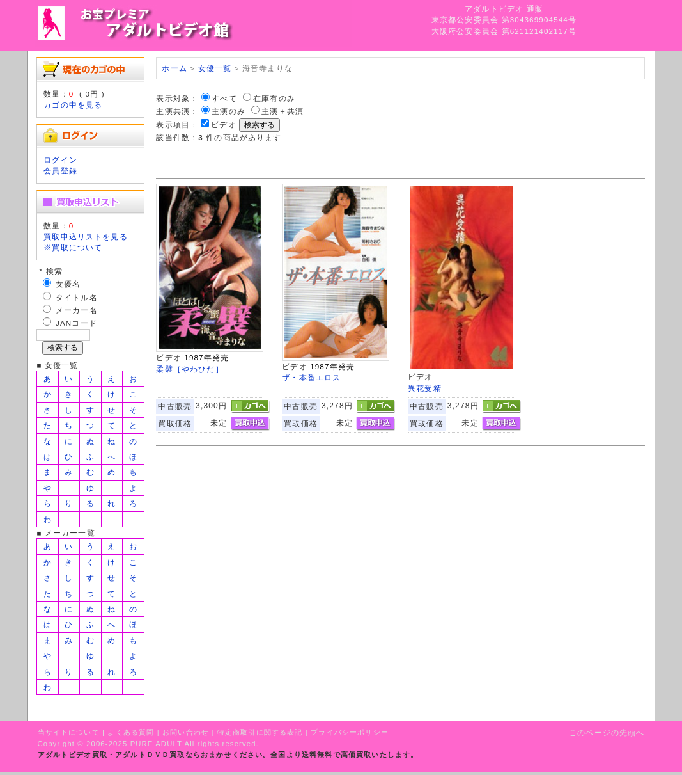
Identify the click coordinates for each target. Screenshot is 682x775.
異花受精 (425, 388)
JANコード (76, 323)
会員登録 (60, 170)
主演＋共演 (282, 111)
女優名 (68, 284)
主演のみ (228, 111)
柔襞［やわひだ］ (189, 369)
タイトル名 (77, 297)
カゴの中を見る (72, 104)
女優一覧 (215, 68)
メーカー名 (77, 310)
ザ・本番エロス (311, 377)
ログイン (60, 160)
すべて (224, 98)
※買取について (72, 247)
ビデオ (223, 124)
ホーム (174, 68)
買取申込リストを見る (85, 236)
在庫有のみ (274, 98)
